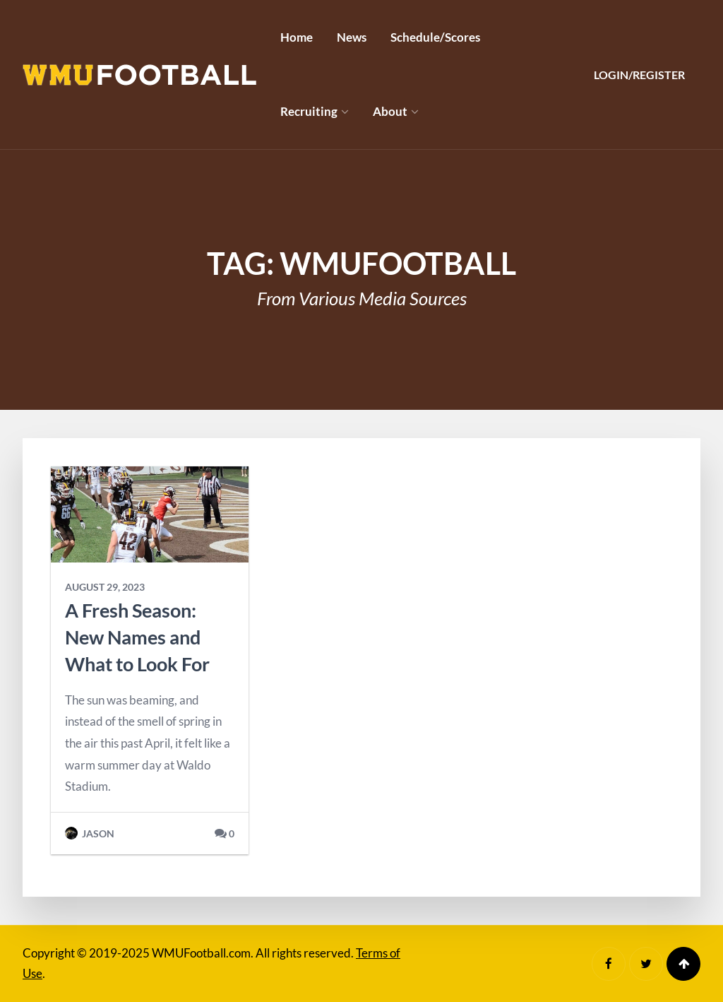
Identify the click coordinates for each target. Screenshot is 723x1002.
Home (296, 37)
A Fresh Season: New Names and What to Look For (137, 637)
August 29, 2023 (105, 587)
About (390, 111)
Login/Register (639, 74)
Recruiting (308, 111)
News (351, 37)
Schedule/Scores (435, 37)
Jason (89, 833)
